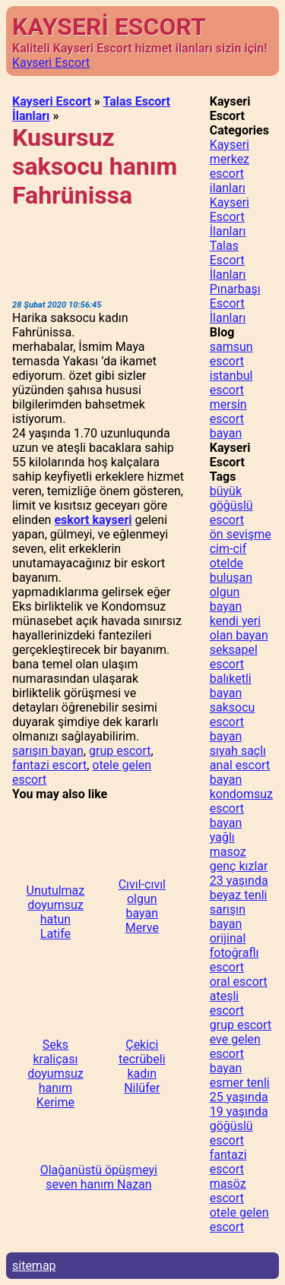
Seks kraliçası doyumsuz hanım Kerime (55, 1073)
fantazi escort (49, 765)
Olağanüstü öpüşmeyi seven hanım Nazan (98, 1177)
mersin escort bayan (228, 418)
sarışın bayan (48, 751)
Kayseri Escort (51, 62)
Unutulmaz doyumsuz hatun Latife (56, 912)
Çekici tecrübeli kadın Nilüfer (142, 1066)
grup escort (119, 751)
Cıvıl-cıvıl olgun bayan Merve (142, 906)
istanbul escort (231, 382)
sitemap (34, 1265)
